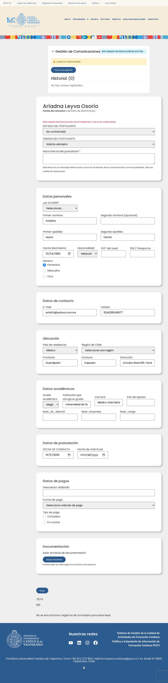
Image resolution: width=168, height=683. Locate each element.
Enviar (42, 590)
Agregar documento (54, 559)
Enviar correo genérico (63, 69)
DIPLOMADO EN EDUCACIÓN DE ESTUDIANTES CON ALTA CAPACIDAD (79, 122)
